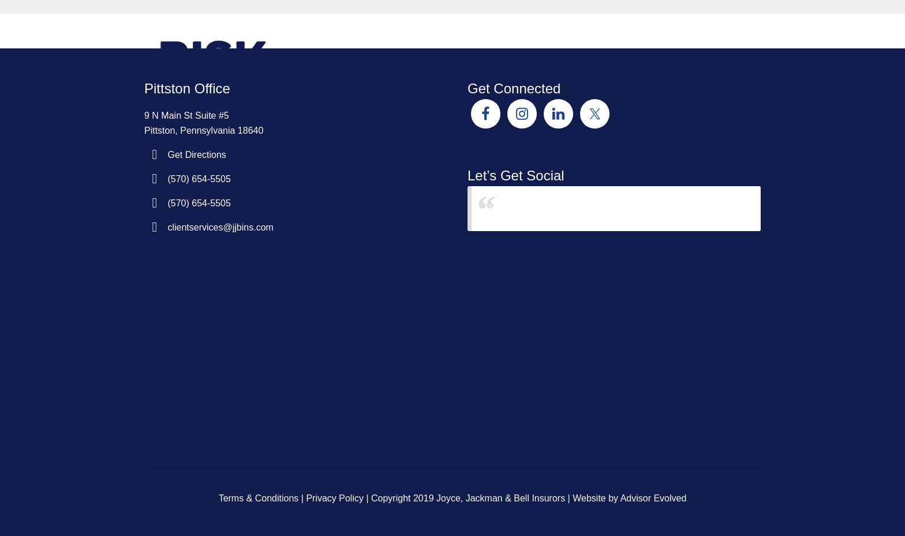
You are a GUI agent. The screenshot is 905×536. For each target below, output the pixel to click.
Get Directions (196, 155)
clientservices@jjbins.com (220, 227)
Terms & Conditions (259, 498)
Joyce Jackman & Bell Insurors (550, 208)
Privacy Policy (335, 498)
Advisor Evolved (653, 498)
